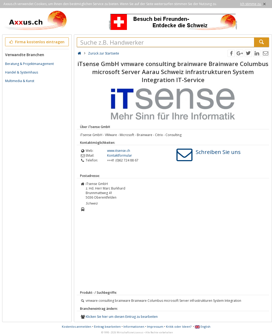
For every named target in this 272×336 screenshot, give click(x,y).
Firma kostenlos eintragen (37, 41)
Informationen (133, 327)
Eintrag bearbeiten (107, 327)
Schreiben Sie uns (218, 152)
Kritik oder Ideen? (178, 327)
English (202, 327)
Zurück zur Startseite (103, 53)
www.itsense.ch (118, 150)
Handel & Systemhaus (21, 72)
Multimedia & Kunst (19, 81)
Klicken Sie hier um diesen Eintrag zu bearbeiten (122, 316)
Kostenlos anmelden (76, 327)
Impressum (155, 327)
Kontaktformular (119, 155)
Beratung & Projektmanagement (29, 63)
